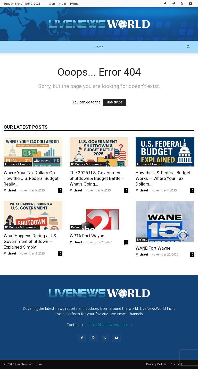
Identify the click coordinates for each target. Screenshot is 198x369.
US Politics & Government (88, 164)
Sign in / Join (57, 3)
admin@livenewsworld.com (109, 324)
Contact (176, 364)
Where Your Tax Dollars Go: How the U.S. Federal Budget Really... (31, 178)
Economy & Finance (17, 164)
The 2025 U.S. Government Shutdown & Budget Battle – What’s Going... (97, 178)
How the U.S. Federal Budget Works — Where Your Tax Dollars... (163, 178)
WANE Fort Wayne (153, 248)
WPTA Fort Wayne (87, 235)
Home (74, 3)
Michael (10, 190)
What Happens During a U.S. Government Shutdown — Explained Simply (30, 241)
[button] (188, 47)
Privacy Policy (156, 364)
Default (76, 227)
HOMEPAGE (114, 102)
